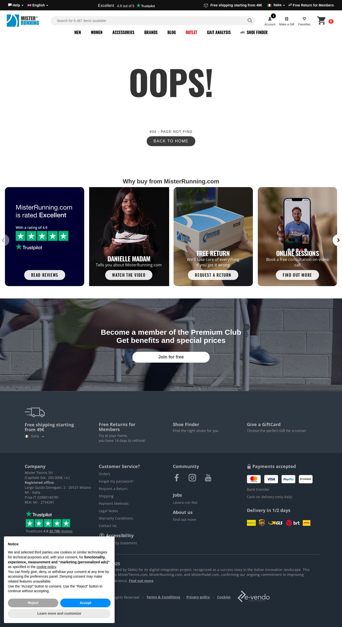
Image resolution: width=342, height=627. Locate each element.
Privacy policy (198, 597)
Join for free (171, 356)
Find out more (184, 519)
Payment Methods (114, 503)
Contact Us (108, 525)
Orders (104, 473)
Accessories (123, 32)
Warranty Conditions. (116, 518)
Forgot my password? (116, 481)
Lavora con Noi (185, 502)
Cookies (224, 597)
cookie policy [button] (46, 567)
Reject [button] (33, 603)
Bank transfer (258, 489)
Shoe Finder (254, 32)
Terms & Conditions (163, 597)
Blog (171, 32)
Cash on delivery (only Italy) (269, 496)
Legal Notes (108, 511)
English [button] (37, 5)
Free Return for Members (311, 5)
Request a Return (113, 488)
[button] (15, 5)
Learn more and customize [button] (59, 613)
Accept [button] (85, 603)
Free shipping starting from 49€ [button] (244, 5)
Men (77, 32)
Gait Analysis (219, 32)
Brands (151, 32)
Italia (34, 436)
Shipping (106, 496)
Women (96, 32)
